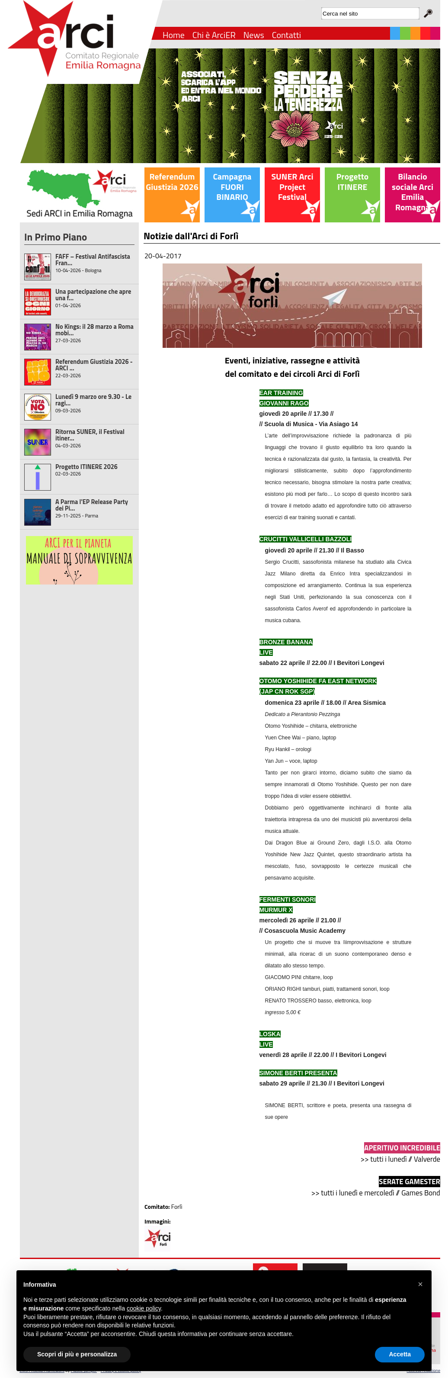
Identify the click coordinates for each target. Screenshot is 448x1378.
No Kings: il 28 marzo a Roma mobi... (94, 330)
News (253, 35)
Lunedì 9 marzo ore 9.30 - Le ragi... (93, 400)
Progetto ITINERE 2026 (86, 467)
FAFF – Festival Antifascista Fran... (92, 260)
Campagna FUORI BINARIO (232, 186)
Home (174, 35)
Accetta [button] (400, 1354)
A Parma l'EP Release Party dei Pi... (91, 505)
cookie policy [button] (144, 1308)
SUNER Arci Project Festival (292, 186)
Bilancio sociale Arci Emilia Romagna (412, 192)
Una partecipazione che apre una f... (93, 295)
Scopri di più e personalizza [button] (77, 1354)
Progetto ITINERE (352, 181)
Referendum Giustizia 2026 (172, 181)
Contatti (286, 35)
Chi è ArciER (214, 35)
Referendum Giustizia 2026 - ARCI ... (94, 365)
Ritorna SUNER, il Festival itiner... (90, 435)
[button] (420, 1284)
